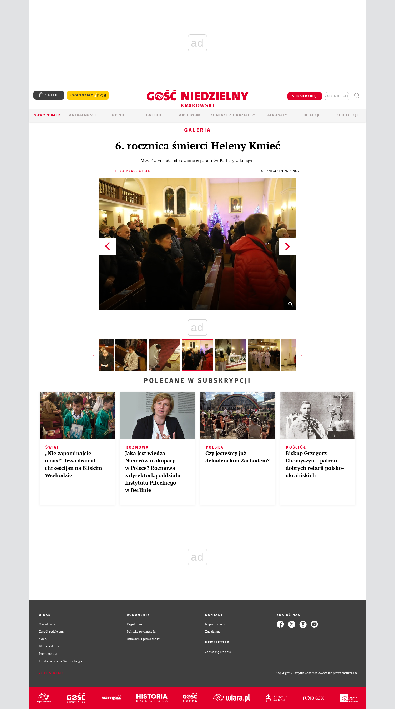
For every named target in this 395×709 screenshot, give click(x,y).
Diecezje (312, 115)
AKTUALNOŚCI (82, 115)
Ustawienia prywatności (143, 639)
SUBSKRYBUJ (304, 96)
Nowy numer (47, 115)
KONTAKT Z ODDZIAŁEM (233, 115)
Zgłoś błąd (51, 673)
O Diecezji (347, 115)
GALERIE (154, 115)
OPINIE (118, 115)
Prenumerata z (87, 95)
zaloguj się (337, 96)
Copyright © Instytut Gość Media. (298, 673)
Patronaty (276, 115)
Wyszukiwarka (357, 95)
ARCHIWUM (189, 115)
